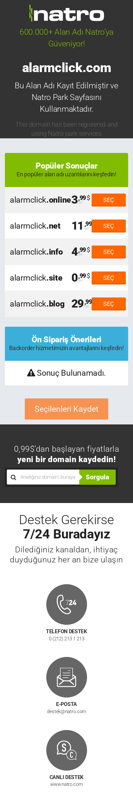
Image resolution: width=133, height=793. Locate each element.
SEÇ (108, 199)
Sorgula (97, 477)
